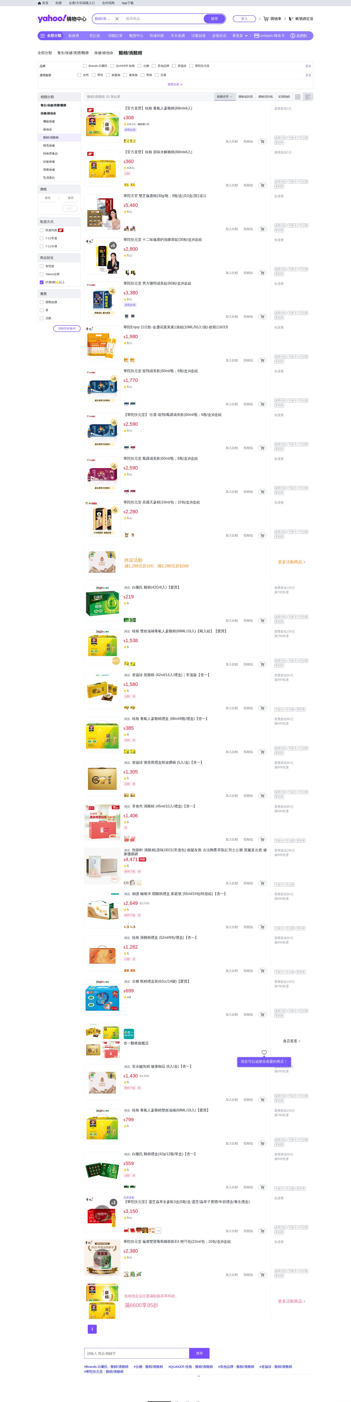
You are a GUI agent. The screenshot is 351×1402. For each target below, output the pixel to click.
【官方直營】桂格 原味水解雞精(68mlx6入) (158, 152)
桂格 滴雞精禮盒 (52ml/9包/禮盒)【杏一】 (161, 938)
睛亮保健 (49, 145)
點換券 (73, 36)
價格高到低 (265, 96)
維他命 (47, 129)
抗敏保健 (49, 161)
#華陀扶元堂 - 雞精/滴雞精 (104, 1371)
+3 (158, 1230)
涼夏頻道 (198, 36)
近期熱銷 (284, 96)
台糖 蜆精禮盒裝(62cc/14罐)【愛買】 (157, 981)
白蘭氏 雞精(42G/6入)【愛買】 (152, 587)
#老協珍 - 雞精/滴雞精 (276, 1366)
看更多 (240, 36)
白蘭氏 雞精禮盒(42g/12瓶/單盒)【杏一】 (160, 1154)
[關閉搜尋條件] (117, 18)
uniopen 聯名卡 (269, 35)
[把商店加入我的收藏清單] (264, 1052)
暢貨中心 (136, 36)
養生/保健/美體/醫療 (53, 105)
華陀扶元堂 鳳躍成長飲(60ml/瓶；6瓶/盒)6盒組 (161, 458)
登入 (244, 19)
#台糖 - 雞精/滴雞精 (148, 1366)
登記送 (94, 36)
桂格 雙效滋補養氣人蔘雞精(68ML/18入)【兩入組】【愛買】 (176, 631)
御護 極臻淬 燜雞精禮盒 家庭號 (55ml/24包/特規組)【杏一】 (175, 894)
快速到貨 (157, 36)
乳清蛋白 (49, 177)
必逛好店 (219, 36)
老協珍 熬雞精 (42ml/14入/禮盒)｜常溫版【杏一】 (167, 675)
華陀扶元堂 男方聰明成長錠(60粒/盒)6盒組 (157, 283)
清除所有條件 (67, 328)
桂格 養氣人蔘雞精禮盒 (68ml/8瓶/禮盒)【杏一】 (166, 719)
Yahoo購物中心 (62, 18)
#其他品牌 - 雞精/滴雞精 (236, 1366)
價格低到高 (245, 96)
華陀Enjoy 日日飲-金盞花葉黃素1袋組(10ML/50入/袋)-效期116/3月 (176, 327)
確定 (70, 208)
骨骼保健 (49, 169)
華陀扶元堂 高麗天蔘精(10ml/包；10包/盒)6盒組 (162, 502)
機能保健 (49, 121)
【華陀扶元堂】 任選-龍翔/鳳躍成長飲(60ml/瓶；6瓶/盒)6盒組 (173, 415)
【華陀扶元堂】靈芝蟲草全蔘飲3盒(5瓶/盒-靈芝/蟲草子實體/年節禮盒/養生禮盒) (187, 1202)
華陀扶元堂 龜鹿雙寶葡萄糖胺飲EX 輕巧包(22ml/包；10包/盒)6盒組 (177, 1241)
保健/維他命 (48, 113)
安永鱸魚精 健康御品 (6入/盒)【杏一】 (158, 1067)
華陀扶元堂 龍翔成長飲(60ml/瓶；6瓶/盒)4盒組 (161, 371)
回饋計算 (115, 36)
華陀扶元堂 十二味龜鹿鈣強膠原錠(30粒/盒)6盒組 (163, 239)
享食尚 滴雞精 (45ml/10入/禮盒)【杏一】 (160, 806)
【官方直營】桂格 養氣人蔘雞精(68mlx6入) (158, 108)
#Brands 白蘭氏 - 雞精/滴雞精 (106, 1366)
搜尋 (199, 1353)
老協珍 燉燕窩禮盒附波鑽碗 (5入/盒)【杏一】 (164, 763)
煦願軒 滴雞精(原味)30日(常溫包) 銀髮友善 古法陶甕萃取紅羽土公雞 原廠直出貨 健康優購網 (195, 852)
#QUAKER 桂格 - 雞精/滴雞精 (190, 1366)
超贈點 (298, 35)
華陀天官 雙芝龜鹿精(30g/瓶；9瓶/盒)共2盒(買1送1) (165, 196)
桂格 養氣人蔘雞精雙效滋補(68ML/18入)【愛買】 (167, 1110)
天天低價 (178, 36)
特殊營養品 (50, 153)
